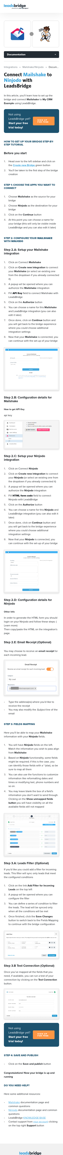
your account (40, 1121)
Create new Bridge (24, 165)
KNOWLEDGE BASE (34, 1118)
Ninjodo (12, 1110)
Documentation (16, 54)
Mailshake (14, 1102)
